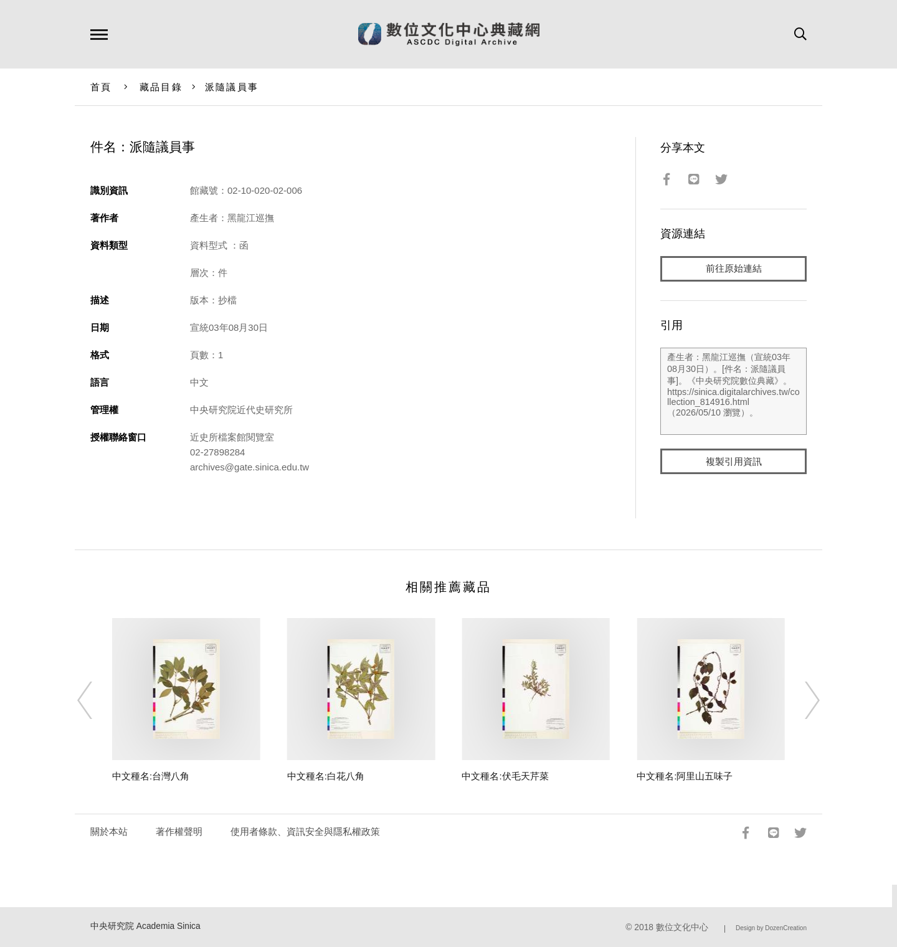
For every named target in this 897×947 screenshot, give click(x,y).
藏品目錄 (161, 87)
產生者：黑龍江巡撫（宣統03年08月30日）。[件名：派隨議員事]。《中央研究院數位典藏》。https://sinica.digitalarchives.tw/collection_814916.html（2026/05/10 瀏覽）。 (733, 391)
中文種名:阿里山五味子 (685, 776)
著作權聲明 (179, 831)
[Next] (801, 700)
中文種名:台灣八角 (150, 776)
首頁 (101, 87)
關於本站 (109, 831)
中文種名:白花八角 (325, 776)
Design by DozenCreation (771, 928)
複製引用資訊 (734, 462)
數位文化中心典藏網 (448, 34)
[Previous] (96, 700)
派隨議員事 (232, 87)
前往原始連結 (734, 269)
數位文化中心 (682, 927)
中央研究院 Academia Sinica (145, 926)
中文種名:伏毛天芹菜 (505, 776)
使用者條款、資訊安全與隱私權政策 (305, 831)
